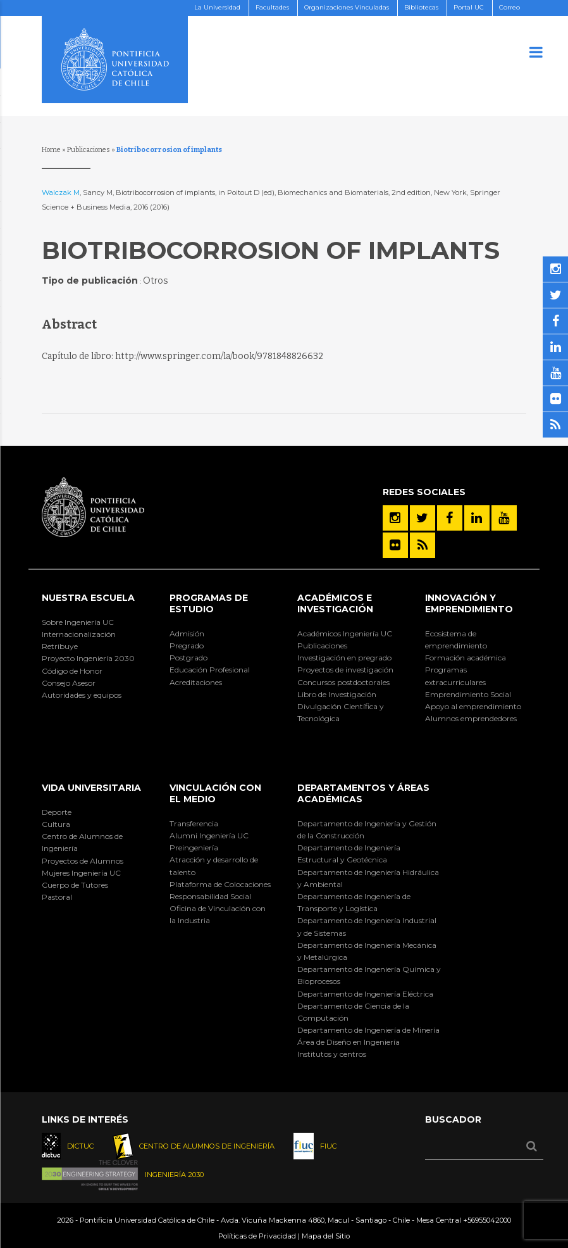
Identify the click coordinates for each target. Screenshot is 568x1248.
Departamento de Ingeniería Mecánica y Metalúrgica (366, 951)
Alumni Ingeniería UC (209, 835)
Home (51, 150)
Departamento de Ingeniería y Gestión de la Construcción (366, 829)
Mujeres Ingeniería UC (81, 873)
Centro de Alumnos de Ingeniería (82, 842)
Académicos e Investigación (335, 603)
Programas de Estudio (209, 603)
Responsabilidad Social (210, 896)
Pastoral (57, 897)
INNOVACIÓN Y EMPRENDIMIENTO (469, 603)
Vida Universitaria (91, 787)
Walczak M (61, 192)
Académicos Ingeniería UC (344, 633)
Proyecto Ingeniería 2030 (88, 658)
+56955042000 (487, 1220)
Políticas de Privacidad (257, 1236)
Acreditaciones (196, 682)
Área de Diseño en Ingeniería (348, 1042)
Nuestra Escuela (88, 597)
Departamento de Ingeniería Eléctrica (365, 994)
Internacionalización (79, 634)
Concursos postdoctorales (343, 682)
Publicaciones (88, 150)
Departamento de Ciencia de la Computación (353, 1012)
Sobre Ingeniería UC (78, 622)
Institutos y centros (331, 1054)
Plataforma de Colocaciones (220, 884)
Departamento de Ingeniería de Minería (368, 1030)
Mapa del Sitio (326, 1236)
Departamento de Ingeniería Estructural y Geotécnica (348, 853)
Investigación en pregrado (344, 657)
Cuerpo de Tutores (75, 885)
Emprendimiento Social (468, 694)
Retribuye (60, 646)
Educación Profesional (210, 669)
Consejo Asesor (69, 683)
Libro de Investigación (336, 694)
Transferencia (194, 823)
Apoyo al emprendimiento (473, 706)
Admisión (187, 633)
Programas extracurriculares (455, 675)
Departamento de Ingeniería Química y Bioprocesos (369, 975)
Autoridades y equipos (81, 695)
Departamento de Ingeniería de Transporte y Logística (354, 902)
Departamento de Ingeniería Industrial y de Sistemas (366, 926)
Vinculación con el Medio (215, 793)
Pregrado (187, 645)
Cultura (56, 824)
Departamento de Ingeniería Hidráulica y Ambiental (368, 878)
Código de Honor (72, 671)
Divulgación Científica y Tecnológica (340, 712)
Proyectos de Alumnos (82, 861)
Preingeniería (194, 847)
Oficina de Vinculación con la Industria (218, 914)
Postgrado (188, 657)
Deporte (56, 812)
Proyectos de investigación (345, 669)
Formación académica (465, 657)
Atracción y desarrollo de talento (214, 865)
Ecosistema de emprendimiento (456, 639)
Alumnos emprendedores (471, 718)
